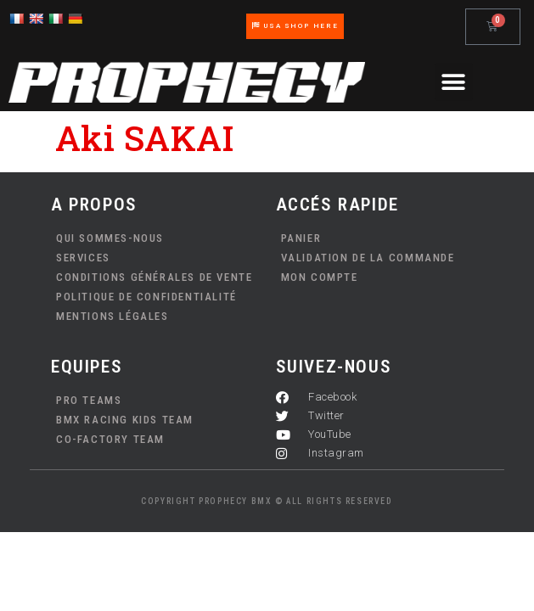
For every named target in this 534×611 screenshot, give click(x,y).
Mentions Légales (112, 316)
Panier (301, 238)
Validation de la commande (368, 257)
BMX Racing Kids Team (125, 419)
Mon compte (319, 277)
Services (83, 257)
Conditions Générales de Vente (154, 277)
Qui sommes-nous (110, 238)
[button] (454, 82)
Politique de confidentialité (146, 296)
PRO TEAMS (88, 400)
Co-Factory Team (110, 439)
